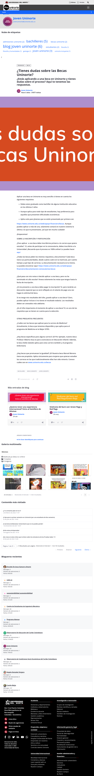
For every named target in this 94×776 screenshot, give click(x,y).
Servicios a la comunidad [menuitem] (39, 745)
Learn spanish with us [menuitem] (38, 762)
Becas (28, 65)
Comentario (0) (24, 379)
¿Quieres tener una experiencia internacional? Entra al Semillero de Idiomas (25, 409)
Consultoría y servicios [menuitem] (38, 736)
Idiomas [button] (72, 2)
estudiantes (52, 47)
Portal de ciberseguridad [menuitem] (65, 733)
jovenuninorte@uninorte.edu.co (24, 22)
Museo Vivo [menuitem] (35, 720)
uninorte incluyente (62, 51)
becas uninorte (59, 41)
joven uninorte (42, 51)
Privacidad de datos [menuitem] (64, 731)
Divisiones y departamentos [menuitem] (40, 705)
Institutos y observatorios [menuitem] (39, 707)
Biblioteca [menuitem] (34, 709)
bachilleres (37, 41)
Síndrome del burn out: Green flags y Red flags (66, 408)
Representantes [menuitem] (36, 718)
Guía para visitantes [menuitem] (38, 764)
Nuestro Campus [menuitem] (37, 767)
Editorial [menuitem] (60, 709)
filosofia (65, 47)
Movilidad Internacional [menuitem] (39, 758)
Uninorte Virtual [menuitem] (36, 723)
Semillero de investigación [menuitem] (66, 714)
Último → (88, 550)
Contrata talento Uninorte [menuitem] (40, 747)
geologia (27, 51)
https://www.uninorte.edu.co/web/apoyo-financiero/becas (40, 224)
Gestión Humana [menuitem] (63, 769)
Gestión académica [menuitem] (37, 716)
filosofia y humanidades (12, 51)
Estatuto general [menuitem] (62, 738)
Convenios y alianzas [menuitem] (38, 760)
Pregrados (21, 65)
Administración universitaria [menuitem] (67, 760)
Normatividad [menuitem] (61, 736)
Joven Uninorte (24, 18)
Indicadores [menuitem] (61, 765)
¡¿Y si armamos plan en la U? (12, 511)
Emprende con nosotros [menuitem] (39, 741)
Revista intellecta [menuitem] (63, 711)
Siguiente (78, 550)
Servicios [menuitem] (60, 763)
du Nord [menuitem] (60, 774)
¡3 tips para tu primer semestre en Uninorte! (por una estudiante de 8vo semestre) (29, 517)
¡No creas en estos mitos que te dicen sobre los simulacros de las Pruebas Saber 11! (29, 537)
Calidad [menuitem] (59, 767)
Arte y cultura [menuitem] (35, 743)
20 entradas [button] (9, 495)
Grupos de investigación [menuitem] (65, 705)
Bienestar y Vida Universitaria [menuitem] (41, 714)
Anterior (69, 550)
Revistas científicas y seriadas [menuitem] (67, 707)
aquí (19, 252)
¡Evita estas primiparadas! (11, 530)
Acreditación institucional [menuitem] (65, 745)
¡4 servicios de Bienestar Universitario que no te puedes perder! (23, 524)
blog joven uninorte (22, 46)
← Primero (59, 550)
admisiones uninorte (13, 41)
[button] (88, 2)
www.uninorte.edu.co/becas (39, 362)
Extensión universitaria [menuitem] (39, 734)
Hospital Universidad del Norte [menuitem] (41, 738)
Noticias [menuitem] (60, 716)
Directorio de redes (10, 742)
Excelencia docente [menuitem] (37, 711)
